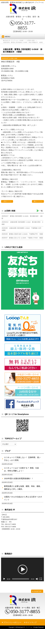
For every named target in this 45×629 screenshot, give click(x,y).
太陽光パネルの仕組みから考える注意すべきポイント (23, 498)
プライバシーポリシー (12, 622)
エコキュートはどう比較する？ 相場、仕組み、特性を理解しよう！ (21, 469)
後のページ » (38, 201)
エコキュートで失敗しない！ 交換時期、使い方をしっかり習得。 (22, 458)
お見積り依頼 (31, 40)
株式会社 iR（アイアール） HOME (13, 40)
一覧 (41, 211)
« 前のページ (7, 201)
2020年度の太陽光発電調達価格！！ (18, 478)
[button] (22, 569)
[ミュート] (37, 579)
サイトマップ (31, 622)
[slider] (20, 579)
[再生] (4, 579)
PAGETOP (37, 591)
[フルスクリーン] (41, 579)
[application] (22, 569)
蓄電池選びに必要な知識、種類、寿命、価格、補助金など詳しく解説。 (23, 487)
